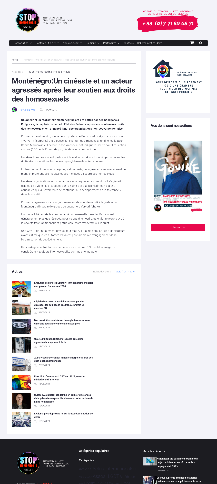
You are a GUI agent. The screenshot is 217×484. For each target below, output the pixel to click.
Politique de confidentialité (55, 476)
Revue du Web (27, 110)
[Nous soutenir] (75, 43)
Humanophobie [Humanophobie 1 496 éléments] (104, 426)
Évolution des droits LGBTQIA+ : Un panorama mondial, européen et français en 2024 (51, 286)
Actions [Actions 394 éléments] (85, 398)
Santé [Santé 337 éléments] (95, 441)
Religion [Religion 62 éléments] (84, 442)
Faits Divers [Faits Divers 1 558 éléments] (106, 419)
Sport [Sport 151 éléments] (121, 442)
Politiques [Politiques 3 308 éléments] (113, 433)
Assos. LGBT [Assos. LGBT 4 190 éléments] (106, 406)
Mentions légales (24, 476)
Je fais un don (178, 227)
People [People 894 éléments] (95, 433)
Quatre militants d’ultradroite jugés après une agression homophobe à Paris (114, 307)
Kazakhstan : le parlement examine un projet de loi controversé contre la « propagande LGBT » (177, 392)
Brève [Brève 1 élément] (81, 413)
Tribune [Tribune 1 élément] (116, 450)
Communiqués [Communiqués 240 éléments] (96, 413)
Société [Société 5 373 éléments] (109, 441)
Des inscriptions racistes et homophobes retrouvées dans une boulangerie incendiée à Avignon (52, 307)
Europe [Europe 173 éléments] (125, 413)
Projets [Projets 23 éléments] (128, 434)
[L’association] (23, 43)
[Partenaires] (114, 43)
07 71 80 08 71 (44, 413)
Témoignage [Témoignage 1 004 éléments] (90, 456)
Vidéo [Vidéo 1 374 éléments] (108, 456)
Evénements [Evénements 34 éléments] (86, 419)
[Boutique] (95, 43)
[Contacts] (132, 43)
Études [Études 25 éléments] (118, 457)
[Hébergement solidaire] (154, 43)
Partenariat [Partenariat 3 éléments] (83, 434)
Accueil (15, 60)
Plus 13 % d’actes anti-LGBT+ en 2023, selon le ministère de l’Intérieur (115, 325)
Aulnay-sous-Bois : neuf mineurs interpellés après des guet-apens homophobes (52, 325)
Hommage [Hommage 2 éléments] (83, 427)
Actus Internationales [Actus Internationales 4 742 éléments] (114, 398)
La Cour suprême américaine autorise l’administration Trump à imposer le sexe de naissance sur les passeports (179, 411)
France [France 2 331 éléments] (125, 419)
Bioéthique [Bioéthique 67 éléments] (127, 406)
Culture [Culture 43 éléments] (114, 413)
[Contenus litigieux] (49, 43)
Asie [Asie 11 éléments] (89, 406)
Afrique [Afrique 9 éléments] (82, 406)
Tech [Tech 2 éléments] (109, 450)
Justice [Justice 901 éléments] (126, 426)
